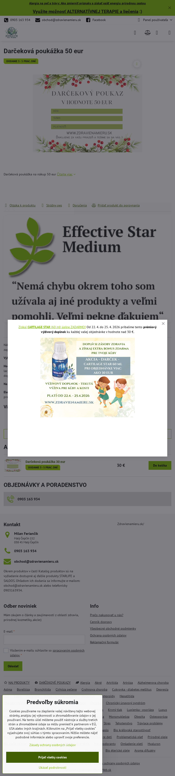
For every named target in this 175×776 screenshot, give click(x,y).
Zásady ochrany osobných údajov (52, 745)
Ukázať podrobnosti (52, 767)
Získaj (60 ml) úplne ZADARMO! (52, 327)
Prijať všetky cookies (52, 757)
